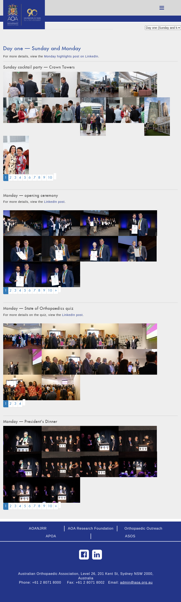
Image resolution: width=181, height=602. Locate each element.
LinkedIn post (54, 201)
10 (50, 177)
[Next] (55, 290)
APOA (51, 536)
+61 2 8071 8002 (92, 582)
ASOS (130, 536)
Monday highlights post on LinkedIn (71, 56)
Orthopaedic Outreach (143, 528)
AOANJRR (38, 528)
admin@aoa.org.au (136, 582)
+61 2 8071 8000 (48, 582)
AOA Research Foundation (90, 528)
